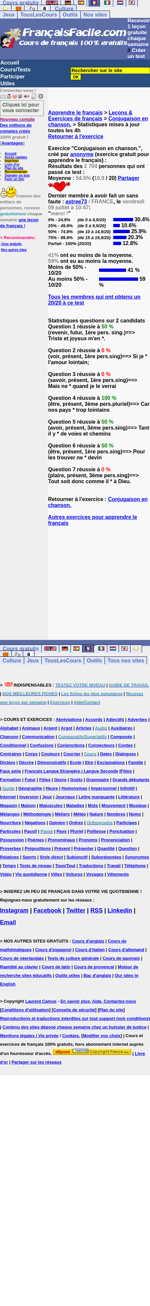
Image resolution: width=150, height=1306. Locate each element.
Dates (106, 753)
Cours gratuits (21, 649)
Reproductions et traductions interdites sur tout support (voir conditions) (75, 1018)
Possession (12, 839)
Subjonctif (77, 857)
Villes (56, 874)
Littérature (128, 796)
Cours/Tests (15, 69)
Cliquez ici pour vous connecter (20, 107)
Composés (121, 736)
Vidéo (6, 874)
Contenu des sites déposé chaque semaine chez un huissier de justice (74, 1027)
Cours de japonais (121, 958)
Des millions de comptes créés (17, 125)
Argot (67, 728)
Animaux (31, 728)
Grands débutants (131, 779)
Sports (29, 857)
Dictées (7, 762)
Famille (135, 762)
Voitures (74, 874)
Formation (10, 779)
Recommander (16, 172)
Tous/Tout (65, 865)
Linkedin (120, 910)
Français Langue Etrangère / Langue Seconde (71, 771)
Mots (93, 805)
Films (126, 771)
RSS (96, 910)
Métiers (62, 814)
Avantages (12, 143)
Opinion (57, 822)
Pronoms (88, 839)
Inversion (29, 796)
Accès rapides (16, 157)
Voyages (95, 874)
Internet (8, 796)
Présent (62, 848)
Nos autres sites (13, 250)
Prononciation (115, 839)
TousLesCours (38, 15)
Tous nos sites (126, 660)
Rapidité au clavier (19, 966)
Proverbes (10, 848)
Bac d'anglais (97, 975)
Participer (12, 76)
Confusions (42, 745)
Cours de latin (56, 966)
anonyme (81, 154)
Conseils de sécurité (74, 1009)
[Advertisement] (99, 577)
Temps (9, 865)
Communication (38, 736)
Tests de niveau (36, 865)
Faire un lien (14, 179)
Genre (60, 779)
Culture (64, 9)
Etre (89, 762)
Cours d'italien (90, 949)
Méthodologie (37, 814)
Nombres (116, 814)
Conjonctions (71, 745)
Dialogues (125, 753)
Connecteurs (101, 745)
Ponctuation (122, 831)
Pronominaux (61, 839)
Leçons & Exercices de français (90, 115)
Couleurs (50, 753)
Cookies (70, 1035)
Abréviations (69, 719)
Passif (30, 831)
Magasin (8, 805)
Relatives (9, 857)
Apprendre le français (75, 112)
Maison (28, 805)
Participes (126, 822)
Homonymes (74, 788)
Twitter (75, 910)
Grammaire (97, 779)
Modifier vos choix (102, 1035)
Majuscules (51, 805)
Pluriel (76, 831)
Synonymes (137, 857)
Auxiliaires (121, 728)
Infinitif (127, 788)
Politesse (96, 831)
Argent (50, 728)
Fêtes (45, 779)
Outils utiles (67, 975)
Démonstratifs (51, 762)
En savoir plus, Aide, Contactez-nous (98, 1001)
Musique (138, 805)
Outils (70, 15)
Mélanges (10, 814)
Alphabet (9, 728)
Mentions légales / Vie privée (29, 1035)
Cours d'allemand (126, 949)
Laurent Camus (41, 1001)
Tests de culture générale (73, 958)
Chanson (9, 736)
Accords (93, 719)
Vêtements (118, 874)
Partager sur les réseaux (37, 1062)
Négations (35, 822)
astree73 (76, 201)
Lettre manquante (96, 796)
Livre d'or (12, 164)
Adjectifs (115, 719)
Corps (31, 753)
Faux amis (10, 771)
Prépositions (38, 848)
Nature (96, 814)
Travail (114, 865)
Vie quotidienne (31, 874)
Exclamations (111, 762)
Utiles (7, 83)
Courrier (72, 753)
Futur (30, 779)
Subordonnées (106, 857)
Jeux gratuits (11, 244)
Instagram (14, 910)
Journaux (65, 796)
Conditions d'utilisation (25, 1009)
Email (8, 922)
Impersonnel (104, 788)
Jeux (9, 15)
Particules (10, 831)
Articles (84, 728)
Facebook (47, 910)
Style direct (51, 857)
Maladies (75, 805)
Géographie (30, 788)
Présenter (84, 848)
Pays (62, 831)
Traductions (91, 865)
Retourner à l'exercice (75, 136)
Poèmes (35, 839)
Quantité (106, 848)
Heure (52, 788)
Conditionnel (13, 745)
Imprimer (12, 161)
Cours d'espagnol (53, 949)
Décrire (26, 762)
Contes (125, 745)
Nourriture (10, 822)
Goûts (76, 779)
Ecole (75, 762)
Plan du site (14, 168)
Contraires (11, 753)
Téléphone (135, 865)
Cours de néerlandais (22, 958)
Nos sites (95, 15)
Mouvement (113, 805)
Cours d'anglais (88, 941)
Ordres (76, 822)
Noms (135, 814)
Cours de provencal (94, 966)
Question (127, 848)
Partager (128, 178)
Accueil (9, 62)
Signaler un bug (17, 175)
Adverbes (137, 719)
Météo (80, 814)
